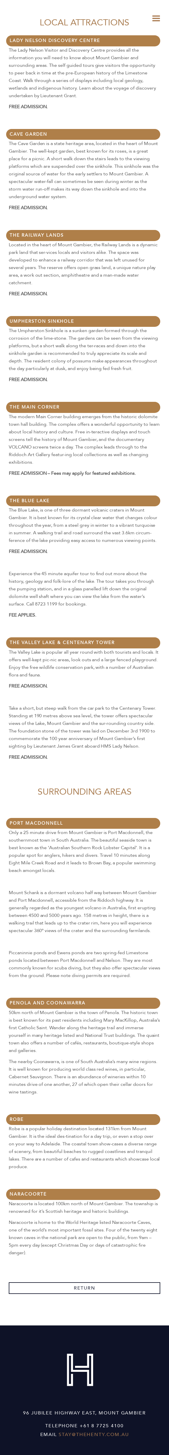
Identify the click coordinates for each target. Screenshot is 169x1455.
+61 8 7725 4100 (102, 1426)
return (84, 1288)
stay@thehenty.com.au (94, 1434)
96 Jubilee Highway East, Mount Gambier (84, 1413)
